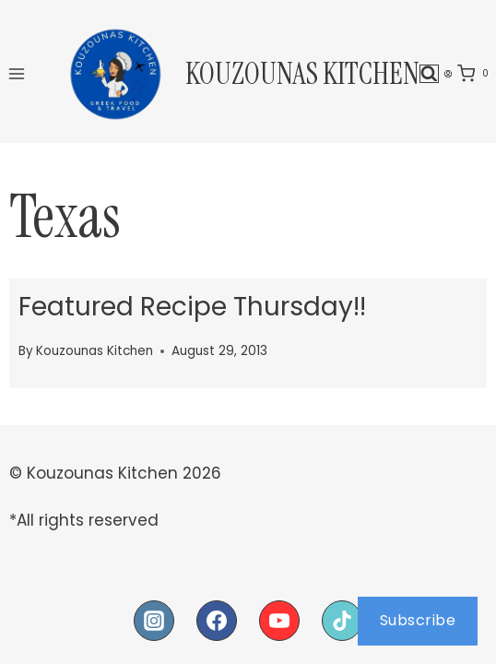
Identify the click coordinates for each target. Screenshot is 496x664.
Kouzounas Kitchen (94, 351)
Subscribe (418, 620)
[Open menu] (17, 73)
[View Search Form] (429, 74)
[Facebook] (216, 620)
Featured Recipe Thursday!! (192, 307)
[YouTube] (279, 620)
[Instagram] (154, 620)
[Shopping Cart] (476, 74)
